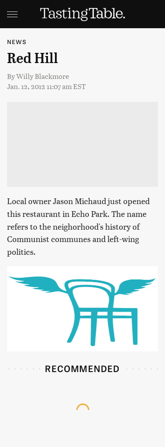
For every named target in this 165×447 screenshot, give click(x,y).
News (16, 42)
